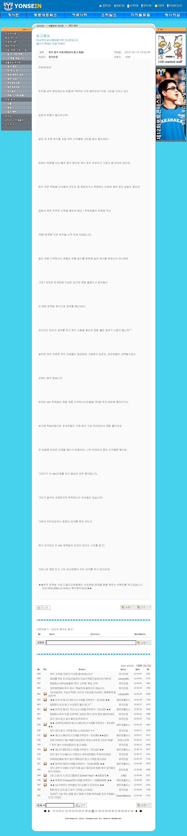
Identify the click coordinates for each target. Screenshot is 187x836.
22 (66, 811)
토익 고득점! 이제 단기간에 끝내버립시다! (71, 673)
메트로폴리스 (123, 699)
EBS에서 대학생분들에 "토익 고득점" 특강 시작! (74, 683)
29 (89, 811)
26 (79, 811)
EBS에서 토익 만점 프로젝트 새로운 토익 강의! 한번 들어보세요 (82, 714)
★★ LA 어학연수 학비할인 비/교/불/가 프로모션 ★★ (77, 785)
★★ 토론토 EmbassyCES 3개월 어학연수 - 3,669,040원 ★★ (81, 780)
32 (99, 811)
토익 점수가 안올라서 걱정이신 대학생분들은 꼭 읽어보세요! (80, 754)
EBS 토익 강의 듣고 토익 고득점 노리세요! (71, 789)
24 (73, 811)
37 (116, 811)
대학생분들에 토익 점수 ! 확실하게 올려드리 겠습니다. (77, 688)
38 (119, 811)
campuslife (123, 678)
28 (86, 811)
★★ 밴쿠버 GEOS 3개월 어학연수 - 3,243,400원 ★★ (77, 763)
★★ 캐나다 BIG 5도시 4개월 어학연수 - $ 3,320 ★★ (77, 749)
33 (103, 811)
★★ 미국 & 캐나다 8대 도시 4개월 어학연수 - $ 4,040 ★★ (80, 699)
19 (57, 811)
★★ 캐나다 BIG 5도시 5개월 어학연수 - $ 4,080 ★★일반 (79, 735)
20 (60, 811)
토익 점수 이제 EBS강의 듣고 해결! (69, 744)
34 (106, 811)
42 (132, 811)
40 (125, 811)
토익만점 (123, 673)
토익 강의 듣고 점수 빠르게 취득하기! (69, 718)
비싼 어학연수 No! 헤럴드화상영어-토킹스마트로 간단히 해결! (81, 740)
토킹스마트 (123, 740)
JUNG (123, 775)
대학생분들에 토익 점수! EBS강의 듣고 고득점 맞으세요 (78, 759)
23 (70, 811)
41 (129, 811)
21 (63, 811)
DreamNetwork (123, 795)
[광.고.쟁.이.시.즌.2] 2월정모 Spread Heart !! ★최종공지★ (79, 775)
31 (96, 811)
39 (122, 811)
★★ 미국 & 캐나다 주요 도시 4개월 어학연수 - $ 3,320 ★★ (80, 709)
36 (112, 811)
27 (83, 811)
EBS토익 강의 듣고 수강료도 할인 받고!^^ (71, 704)
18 (53, 811)
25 (76, 811)
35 (109, 811)
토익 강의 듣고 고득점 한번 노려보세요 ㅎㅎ (72, 730)
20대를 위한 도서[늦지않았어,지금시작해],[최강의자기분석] (80, 678)
